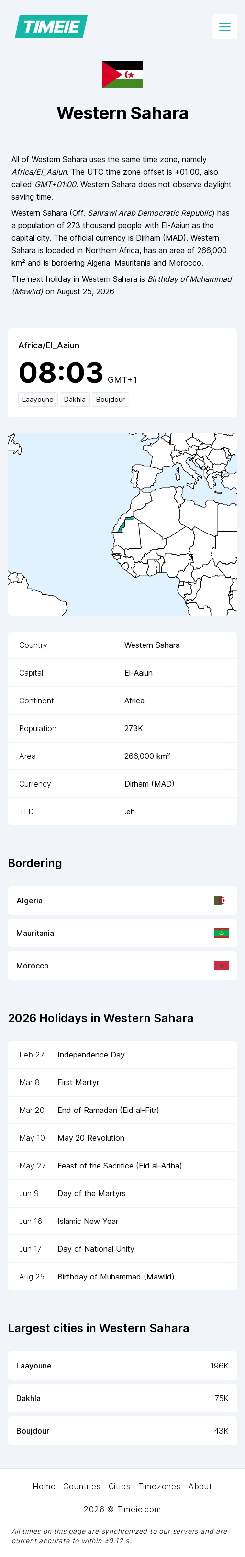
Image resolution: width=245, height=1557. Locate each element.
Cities (120, 1486)
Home (44, 1486)
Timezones (159, 1486)
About (200, 1486)
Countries (81, 1486)
